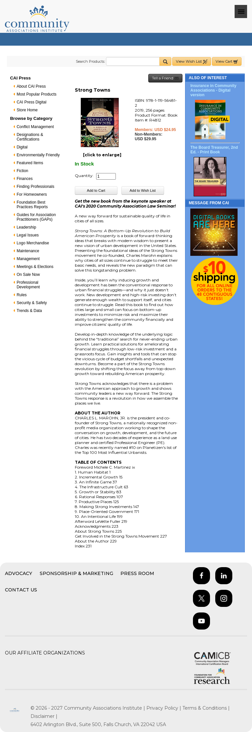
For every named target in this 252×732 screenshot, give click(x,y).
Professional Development (28, 284)
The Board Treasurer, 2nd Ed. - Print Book (214, 149)
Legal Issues (28, 235)
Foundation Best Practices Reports (32, 204)
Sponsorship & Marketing (76, 573)
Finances (25, 178)
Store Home (27, 110)
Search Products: (90, 61)
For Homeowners (32, 194)
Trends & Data (29, 310)
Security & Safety (32, 302)
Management (28, 258)
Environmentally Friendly (38, 155)
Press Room (137, 573)
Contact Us (21, 590)
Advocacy (18, 573)
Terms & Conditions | (206, 708)
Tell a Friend (165, 78)
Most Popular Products (36, 94)
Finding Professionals (35, 186)
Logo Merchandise (33, 243)
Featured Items (30, 163)
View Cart (227, 61)
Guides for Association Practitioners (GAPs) (36, 217)
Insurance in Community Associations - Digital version (213, 90)
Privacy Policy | (164, 708)
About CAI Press (31, 86)
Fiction (22, 170)
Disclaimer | (44, 716)
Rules (22, 295)
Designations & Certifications (30, 137)
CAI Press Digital (32, 102)
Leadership (26, 227)
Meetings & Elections (35, 266)
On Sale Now (28, 274)
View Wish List (191, 61)
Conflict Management (35, 126)
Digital (22, 147)
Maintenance (28, 251)
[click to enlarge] (102, 154)
